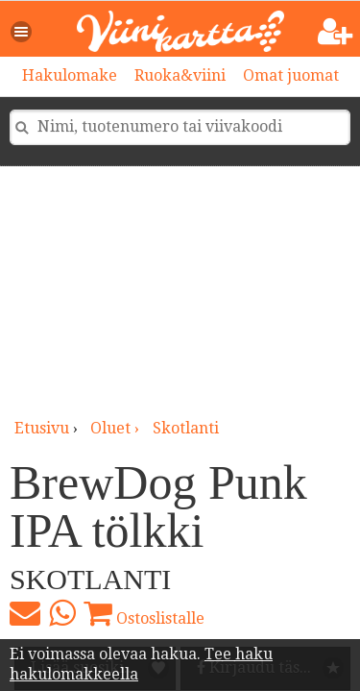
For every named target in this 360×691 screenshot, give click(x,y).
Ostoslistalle (144, 613)
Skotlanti (186, 428)
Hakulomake (69, 75)
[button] (22, 31)
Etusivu (41, 428)
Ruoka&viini (180, 75)
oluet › (116, 428)
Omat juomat (291, 75)
